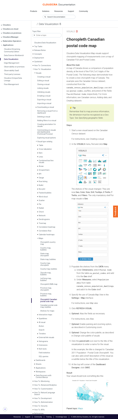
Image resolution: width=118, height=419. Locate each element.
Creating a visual (43, 77)
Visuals (38, 73)
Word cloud (43, 197)
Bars (40, 153)
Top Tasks (38, 46)
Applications (41, 368)
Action (41, 326)
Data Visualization (49, 24)
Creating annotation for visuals (46, 125)
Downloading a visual (45, 107)
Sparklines (43, 319)
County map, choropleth (45, 264)
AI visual (42, 322)
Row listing (43, 181)
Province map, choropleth (46, 289)
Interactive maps (45, 315)
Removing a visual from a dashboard (47, 112)
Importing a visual (44, 103)
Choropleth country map (48, 243)
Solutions (45, 11)
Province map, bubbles (46, 295)
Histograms (43, 341)
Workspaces (40, 372)
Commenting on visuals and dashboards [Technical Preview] (46, 132)
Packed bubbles (45, 193)
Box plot (42, 189)
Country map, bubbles (45, 249)
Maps (41, 238)
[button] (93, 166)
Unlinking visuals (43, 92)
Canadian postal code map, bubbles (48, 306)
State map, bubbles (48, 259)
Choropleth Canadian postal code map (48, 300)
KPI (40, 174)
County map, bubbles (48, 269)
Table (41, 145)
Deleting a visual (43, 117)
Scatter (42, 200)
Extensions (43, 345)
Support (71, 11)
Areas (41, 166)
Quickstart (38, 62)
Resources (58, 11)
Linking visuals (43, 88)
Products (33, 11)
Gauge (41, 178)
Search (41, 330)
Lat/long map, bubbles (45, 279)
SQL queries (43, 356)
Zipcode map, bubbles (45, 274)
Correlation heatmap (47, 227)
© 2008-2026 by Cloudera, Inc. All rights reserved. (88, 416)
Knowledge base (61, 416)
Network (42, 216)
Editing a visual (43, 81)
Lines (41, 157)
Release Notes (40, 50)
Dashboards (40, 360)
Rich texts (43, 349)
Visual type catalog (44, 142)
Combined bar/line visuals (46, 161)
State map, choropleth (44, 254)
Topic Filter (36, 31)
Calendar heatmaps (47, 235)
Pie (40, 204)
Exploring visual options (46, 138)
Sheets (38, 364)
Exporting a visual (44, 100)
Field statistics (44, 353)
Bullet (41, 185)
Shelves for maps (47, 311)
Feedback (115, 211)
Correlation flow (45, 231)
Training (49, 416)
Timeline (42, 334)
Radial (41, 208)
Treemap (42, 223)
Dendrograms (44, 219)
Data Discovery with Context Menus (43, 376)
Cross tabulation (45, 149)
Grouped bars (44, 170)
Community (83, 11)
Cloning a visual (43, 84)
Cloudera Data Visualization (45, 43)
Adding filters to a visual (46, 120)
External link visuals (46, 337)
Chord (41, 212)
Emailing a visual (43, 96)
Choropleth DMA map (48, 284)
